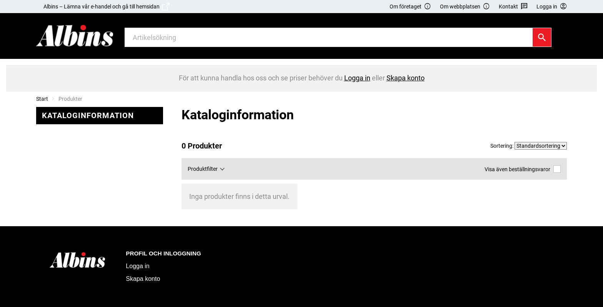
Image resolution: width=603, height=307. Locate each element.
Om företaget (410, 7)
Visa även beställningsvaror (523, 169)
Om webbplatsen (465, 7)
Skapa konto (143, 278)
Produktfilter (203, 169)
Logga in (137, 266)
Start (42, 99)
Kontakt (513, 7)
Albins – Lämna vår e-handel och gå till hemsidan (106, 6)
